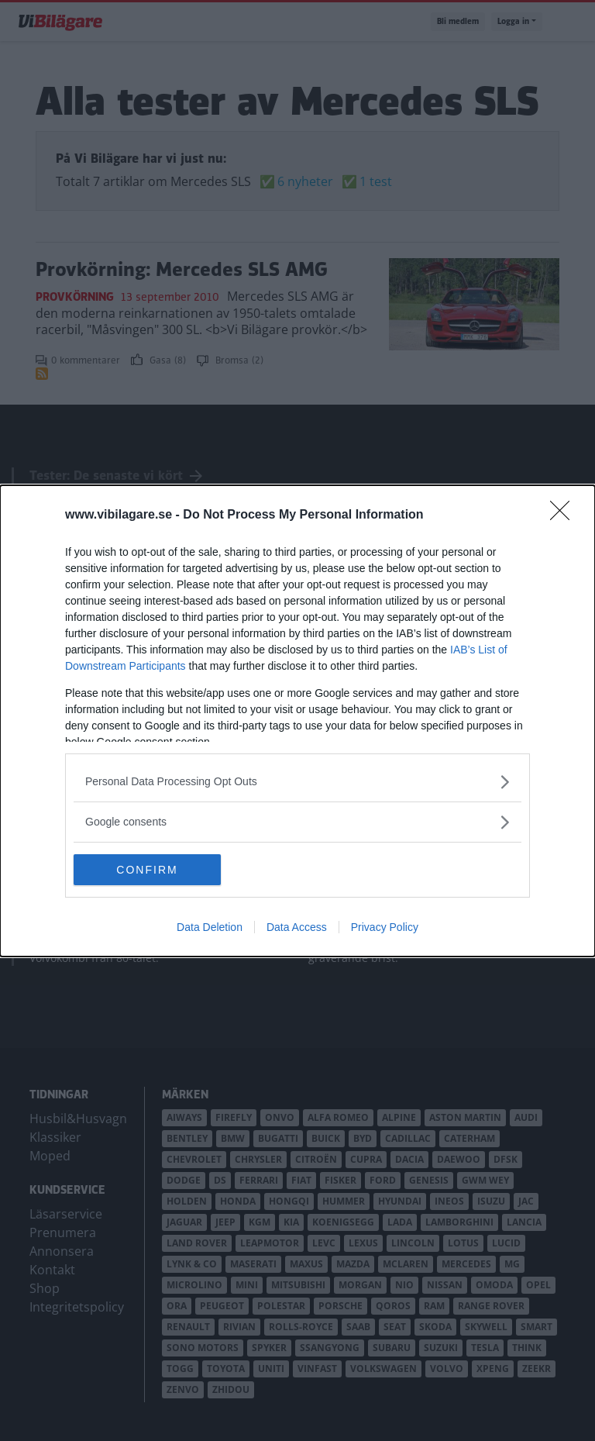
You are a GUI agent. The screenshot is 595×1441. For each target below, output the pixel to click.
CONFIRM (146, 869)
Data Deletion (209, 927)
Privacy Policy (384, 927)
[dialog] (297, 721)
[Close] (565, 515)
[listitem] (297, 782)
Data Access (297, 927)
